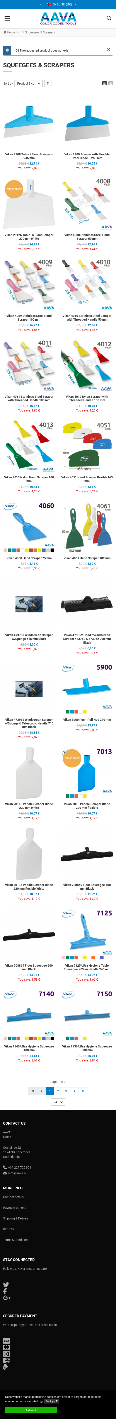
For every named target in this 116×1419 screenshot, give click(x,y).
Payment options (14, 1207)
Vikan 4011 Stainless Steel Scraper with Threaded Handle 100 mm (29, 398)
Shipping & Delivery (16, 1218)
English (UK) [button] (59, 4)
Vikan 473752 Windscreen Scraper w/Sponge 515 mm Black (29, 637)
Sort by (8, 83)
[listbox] (28, 83)
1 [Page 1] (50, 1091)
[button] (40, 4)
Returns (8, 1229)
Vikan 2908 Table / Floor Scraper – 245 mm (29, 156)
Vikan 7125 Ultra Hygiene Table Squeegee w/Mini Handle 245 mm (87, 967)
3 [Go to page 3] (66, 1091)
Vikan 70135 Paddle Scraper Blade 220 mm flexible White (29, 886)
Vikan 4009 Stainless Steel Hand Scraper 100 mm (29, 317)
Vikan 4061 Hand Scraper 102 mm (87, 558)
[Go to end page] (83, 1091)
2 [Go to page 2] (58, 1091)
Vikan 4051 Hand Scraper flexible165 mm (87, 479)
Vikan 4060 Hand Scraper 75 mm (29, 558)
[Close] (109, 49)
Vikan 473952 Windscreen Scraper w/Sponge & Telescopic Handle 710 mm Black (29, 723)
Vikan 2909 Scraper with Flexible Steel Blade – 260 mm (87, 156)
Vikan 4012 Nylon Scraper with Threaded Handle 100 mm (87, 398)
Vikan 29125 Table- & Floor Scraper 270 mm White (29, 236)
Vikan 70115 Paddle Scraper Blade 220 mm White (29, 805)
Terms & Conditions (16, 1240)
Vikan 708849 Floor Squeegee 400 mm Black (87, 886)
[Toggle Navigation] (7, 19)
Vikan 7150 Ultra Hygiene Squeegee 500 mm (87, 1048)
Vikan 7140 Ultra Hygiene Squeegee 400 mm (29, 1048)
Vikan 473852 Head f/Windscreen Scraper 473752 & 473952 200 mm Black (87, 638)
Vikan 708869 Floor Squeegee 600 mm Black (29, 967)
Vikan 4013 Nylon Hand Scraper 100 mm (29, 479)
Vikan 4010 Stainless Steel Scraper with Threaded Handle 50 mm (87, 317)
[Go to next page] (74, 1091)
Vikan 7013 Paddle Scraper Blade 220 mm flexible (87, 805)
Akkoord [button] (31, 1410)
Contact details (13, 1197)
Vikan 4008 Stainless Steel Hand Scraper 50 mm (87, 236)
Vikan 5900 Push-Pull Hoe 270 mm (87, 719)
